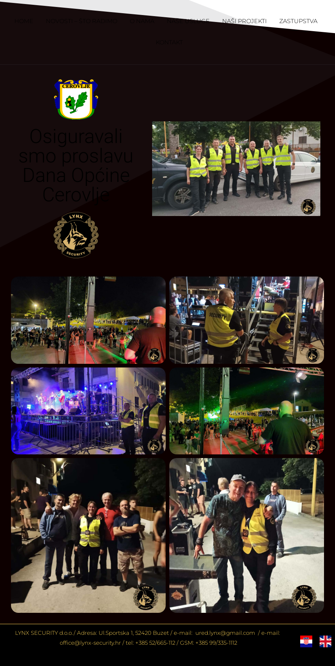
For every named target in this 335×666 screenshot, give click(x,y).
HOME (23, 21)
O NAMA (142, 21)
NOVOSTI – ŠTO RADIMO (81, 21)
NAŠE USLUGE (188, 21)
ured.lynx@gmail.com (224, 632)
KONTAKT (169, 42)
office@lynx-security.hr (90, 642)
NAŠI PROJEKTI (244, 21)
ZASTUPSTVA (298, 21)
